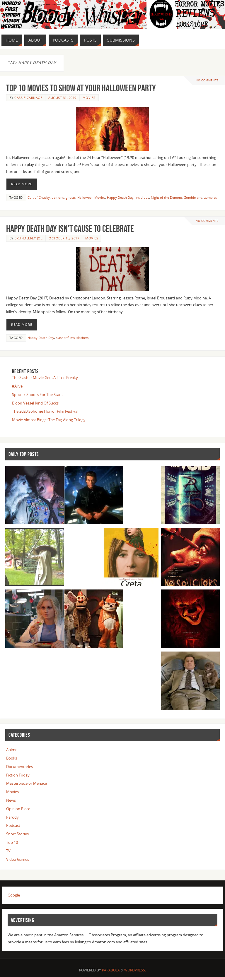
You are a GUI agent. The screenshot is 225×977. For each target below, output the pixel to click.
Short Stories (17, 834)
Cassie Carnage (28, 97)
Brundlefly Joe (28, 238)
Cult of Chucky (39, 197)
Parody (12, 817)
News (11, 800)
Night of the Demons (167, 197)
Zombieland (193, 197)
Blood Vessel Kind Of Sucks (35, 403)
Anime (11, 749)
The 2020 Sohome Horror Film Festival (45, 411)
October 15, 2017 (64, 238)
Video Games (17, 859)
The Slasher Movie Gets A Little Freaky (45, 377)
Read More (21, 184)
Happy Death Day (120, 197)
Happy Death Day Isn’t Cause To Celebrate (70, 228)
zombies (210, 197)
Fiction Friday (18, 775)
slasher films (65, 337)
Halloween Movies (91, 197)
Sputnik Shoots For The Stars (37, 394)
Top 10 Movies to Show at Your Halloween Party (81, 88)
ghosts (71, 197)
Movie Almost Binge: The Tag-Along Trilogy (49, 419)
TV (8, 850)
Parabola (111, 970)
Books (11, 758)
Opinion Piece (18, 808)
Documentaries (19, 766)
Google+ (15, 895)
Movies (89, 97)
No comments (207, 80)
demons (58, 197)
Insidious (142, 197)
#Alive (17, 386)
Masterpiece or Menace (26, 783)
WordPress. (135, 970)
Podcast (13, 825)
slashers (82, 337)
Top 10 (12, 842)
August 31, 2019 (62, 97)
